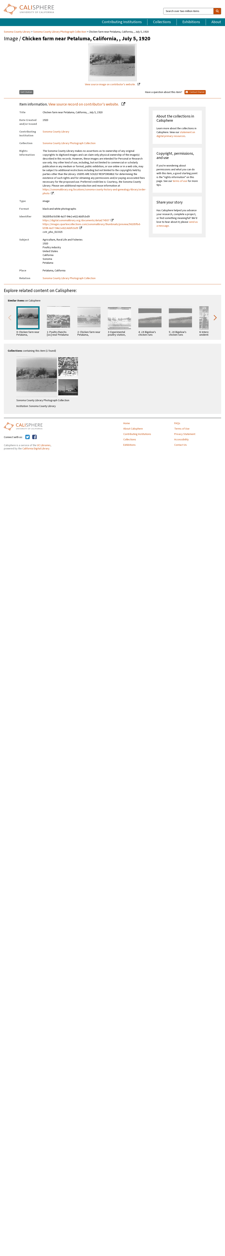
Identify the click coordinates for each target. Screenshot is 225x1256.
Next (215, 317)
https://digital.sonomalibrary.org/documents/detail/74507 (76, 220)
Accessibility (181, 439)
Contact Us (180, 445)
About (216, 22)
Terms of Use (181, 428)
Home (126, 423)
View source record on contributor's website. (83, 104)
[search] (217, 11)
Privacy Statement (184, 434)
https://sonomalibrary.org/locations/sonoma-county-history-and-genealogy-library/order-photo (94, 191)
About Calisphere (133, 428)
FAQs (177, 423)
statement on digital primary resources (175, 134)
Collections (162, 22)
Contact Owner (195, 92)
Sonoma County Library (17, 32)
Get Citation (26, 92)
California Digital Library (35, 449)
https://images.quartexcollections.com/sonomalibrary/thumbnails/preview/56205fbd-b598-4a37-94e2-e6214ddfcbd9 (92, 226)
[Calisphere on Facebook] (34, 437)
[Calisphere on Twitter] (27, 437)
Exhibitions (191, 22)
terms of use (180, 181)
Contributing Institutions (122, 22)
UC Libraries (44, 445)
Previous (10, 317)
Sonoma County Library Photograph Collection (59, 32)
